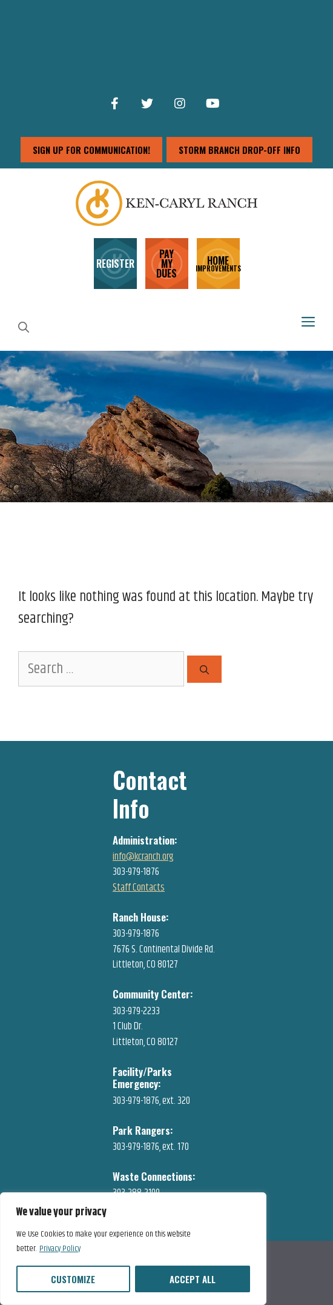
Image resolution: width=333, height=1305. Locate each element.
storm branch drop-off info (239, 149)
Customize (73, 1279)
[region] (133, 1248)
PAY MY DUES (166, 264)
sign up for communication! (91, 149)
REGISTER (115, 263)
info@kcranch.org (143, 857)
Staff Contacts (139, 887)
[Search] (204, 669)
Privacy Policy (60, 1248)
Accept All (193, 1279)
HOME (218, 262)
